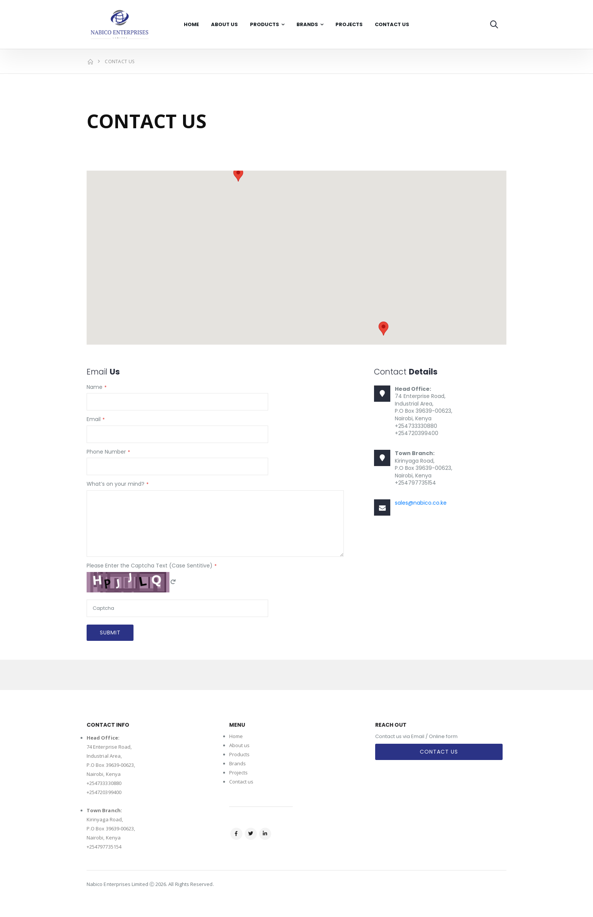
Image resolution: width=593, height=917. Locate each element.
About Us (224, 24)
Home (191, 24)
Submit (110, 632)
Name (94, 387)
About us (239, 745)
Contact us (241, 781)
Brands (307, 24)
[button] (494, 24)
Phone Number (106, 451)
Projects (349, 24)
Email (94, 419)
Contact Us (392, 24)
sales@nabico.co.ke (421, 503)
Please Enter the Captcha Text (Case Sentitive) (150, 565)
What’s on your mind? (115, 484)
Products (264, 24)
